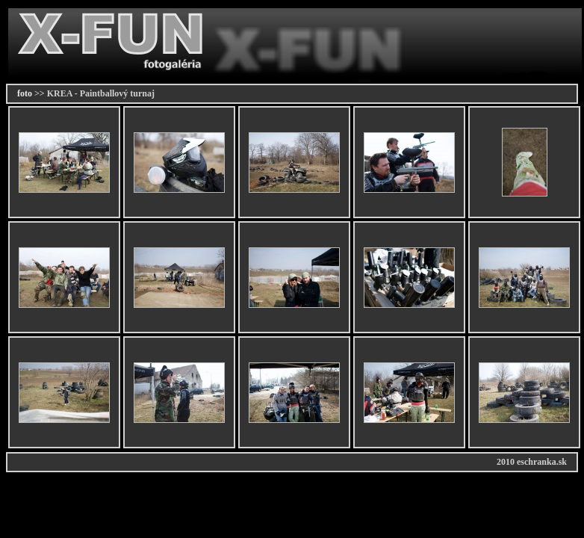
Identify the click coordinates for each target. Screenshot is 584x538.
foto (24, 93)
